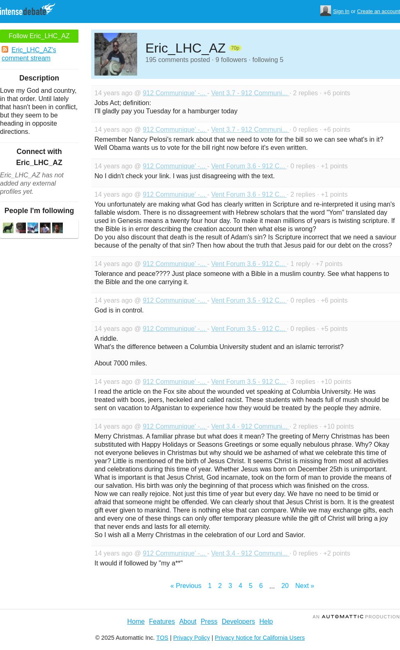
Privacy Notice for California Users (260, 637)
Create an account (378, 11)
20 (285, 585)
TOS (162, 637)
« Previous (186, 585)
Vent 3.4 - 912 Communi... (250, 426)
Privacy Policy (191, 637)
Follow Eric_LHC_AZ (39, 35)
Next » (304, 585)
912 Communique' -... (175, 93)
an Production (356, 616)
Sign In (341, 11)
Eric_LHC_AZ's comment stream (29, 54)
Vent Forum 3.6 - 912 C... (249, 166)
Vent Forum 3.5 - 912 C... (249, 300)
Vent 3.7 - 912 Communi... (250, 93)
